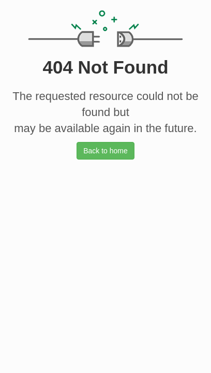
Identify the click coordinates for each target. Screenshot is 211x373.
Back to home (105, 151)
